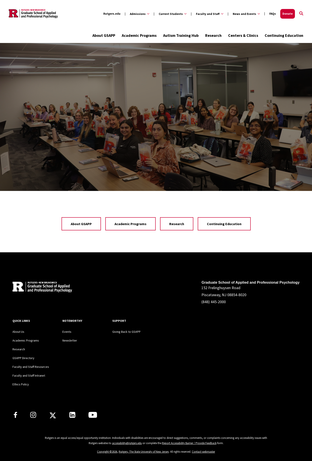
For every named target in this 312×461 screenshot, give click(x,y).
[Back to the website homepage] (33, 13)
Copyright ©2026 (107, 452)
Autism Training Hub (181, 35)
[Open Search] (301, 13)
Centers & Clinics (243, 35)
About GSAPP (103, 35)
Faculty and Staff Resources (30, 367)
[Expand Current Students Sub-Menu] (170, 13)
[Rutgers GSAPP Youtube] (92, 416)
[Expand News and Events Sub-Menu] (244, 13)
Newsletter (69, 340)
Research (213, 35)
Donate (287, 14)
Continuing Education (284, 35)
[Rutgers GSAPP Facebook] (15, 416)
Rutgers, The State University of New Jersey (144, 452)
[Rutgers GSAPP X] (52, 417)
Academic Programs (139, 35)
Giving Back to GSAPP (126, 332)
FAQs (272, 14)
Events (66, 332)
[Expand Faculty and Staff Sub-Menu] (207, 13)
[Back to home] (41, 288)
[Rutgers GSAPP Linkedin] (72, 416)
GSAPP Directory (23, 358)
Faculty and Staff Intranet (28, 375)
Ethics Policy (20, 384)
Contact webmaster (203, 452)
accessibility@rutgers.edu (127, 443)
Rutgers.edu (111, 14)
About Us (18, 332)
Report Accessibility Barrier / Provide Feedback (189, 443)
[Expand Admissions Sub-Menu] (137, 13)
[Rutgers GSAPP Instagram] (33, 416)
